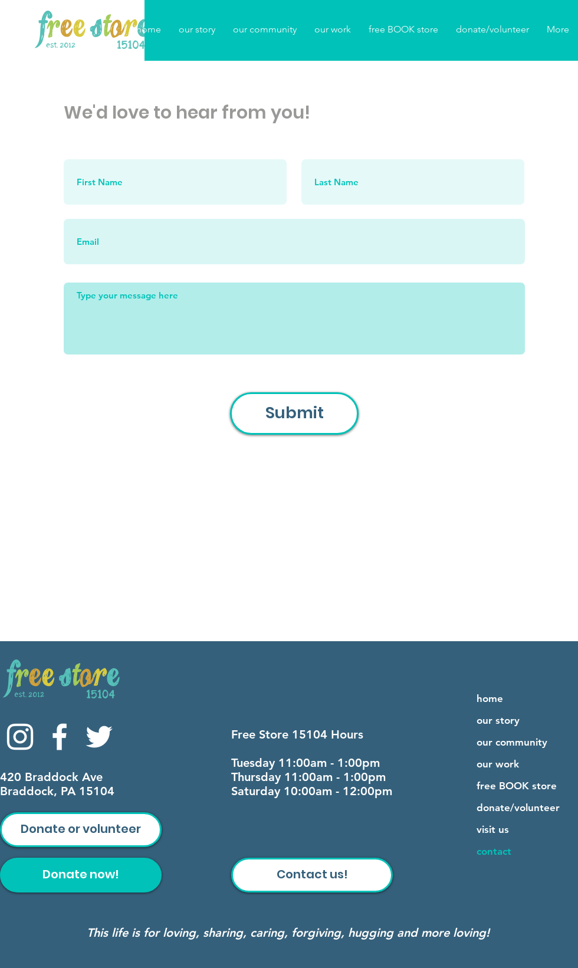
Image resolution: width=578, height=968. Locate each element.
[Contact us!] (312, 875)
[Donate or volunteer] (81, 829)
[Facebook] (59, 736)
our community (512, 742)
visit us (493, 829)
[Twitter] (99, 736)
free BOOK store (517, 786)
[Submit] (294, 413)
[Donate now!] (81, 875)
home (490, 698)
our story (498, 720)
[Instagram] (20, 736)
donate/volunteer (518, 807)
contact (494, 851)
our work (498, 764)
